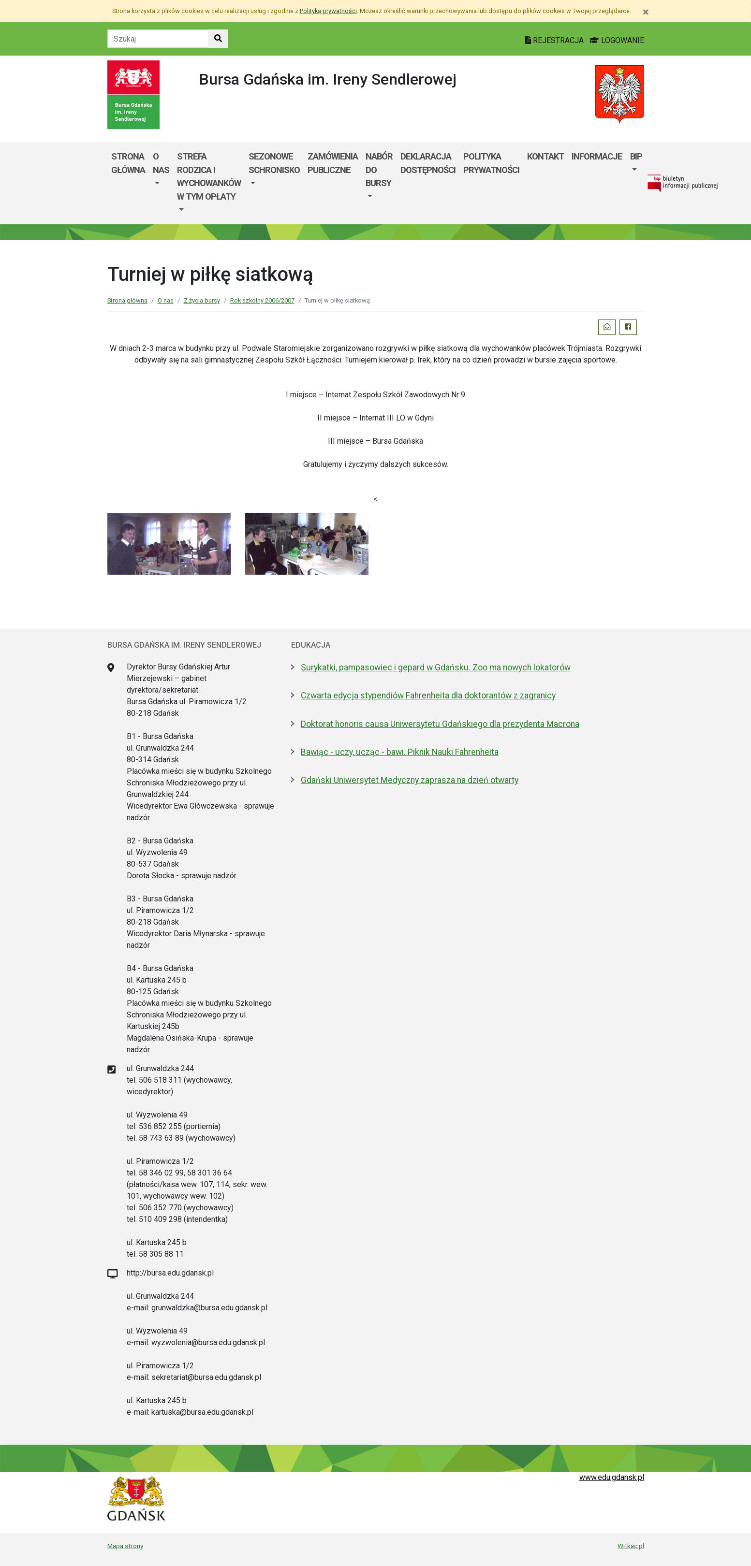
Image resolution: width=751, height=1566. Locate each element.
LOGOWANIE (616, 40)
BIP (636, 156)
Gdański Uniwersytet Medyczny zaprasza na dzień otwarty (409, 780)
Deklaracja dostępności (428, 163)
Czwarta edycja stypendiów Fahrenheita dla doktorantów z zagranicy (428, 695)
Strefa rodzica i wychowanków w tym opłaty (209, 176)
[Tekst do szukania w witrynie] (157, 38)
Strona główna (128, 163)
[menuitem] (161, 183)
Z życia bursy (202, 300)
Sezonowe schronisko (274, 163)
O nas (161, 163)
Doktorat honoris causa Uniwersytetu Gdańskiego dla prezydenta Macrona (440, 724)
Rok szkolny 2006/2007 (262, 300)
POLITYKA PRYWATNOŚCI (491, 163)
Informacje (597, 156)
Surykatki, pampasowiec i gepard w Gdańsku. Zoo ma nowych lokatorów (436, 667)
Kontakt (545, 156)
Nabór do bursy (379, 169)
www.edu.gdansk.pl (611, 1477)
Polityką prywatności (328, 10)
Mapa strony (125, 1546)
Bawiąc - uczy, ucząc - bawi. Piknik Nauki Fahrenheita (400, 752)
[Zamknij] (646, 12)
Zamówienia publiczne (333, 163)
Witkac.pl (631, 1546)
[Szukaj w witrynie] (218, 38)
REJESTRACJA (555, 40)
